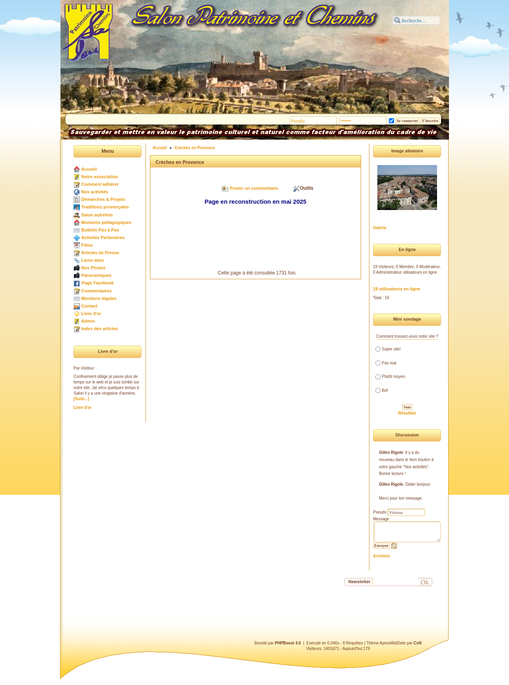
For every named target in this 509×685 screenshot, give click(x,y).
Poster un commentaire (254, 188)
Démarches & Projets (103, 199)
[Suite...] (81, 399)
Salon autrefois (97, 214)
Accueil (89, 169)
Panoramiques (96, 275)
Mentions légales (99, 298)
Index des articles (99, 328)
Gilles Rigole (391, 452)
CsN (418, 643)
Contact (89, 306)
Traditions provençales (105, 206)
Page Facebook (98, 282)
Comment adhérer (100, 184)
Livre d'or (91, 313)
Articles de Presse (100, 252)
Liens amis (92, 260)
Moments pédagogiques (106, 222)
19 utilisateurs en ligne (396, 288)
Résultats (407, 413)
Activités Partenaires (102, 237)
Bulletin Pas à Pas (100, 230)
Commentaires (96, 290)
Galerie (380, 228)
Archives (381, 556)
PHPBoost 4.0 (288, 643)
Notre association (99, 176)
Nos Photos (93, 267)
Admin (88, 321)
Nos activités (94, 191)
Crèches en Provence (195, 148)
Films (87, 245)
